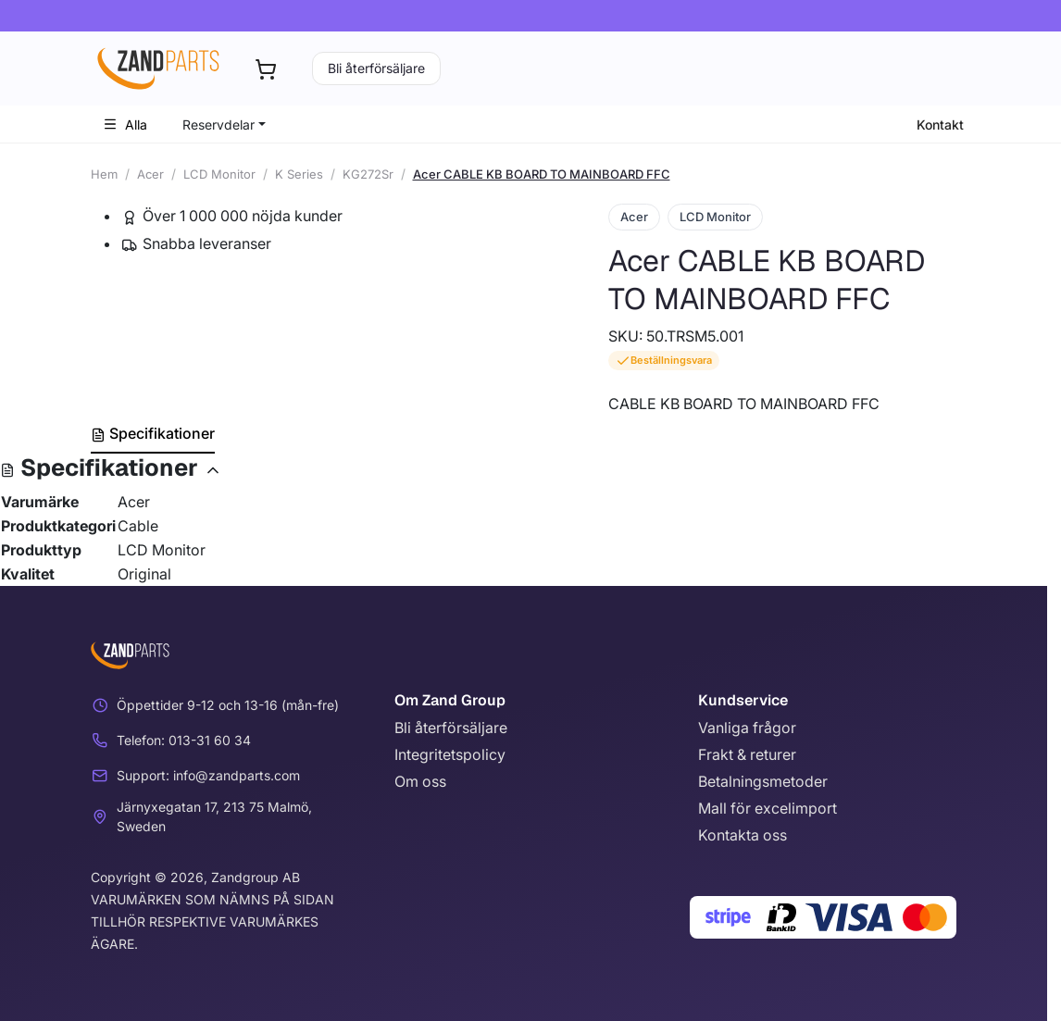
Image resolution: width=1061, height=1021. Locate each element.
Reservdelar (218, 124)
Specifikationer (153, 433)
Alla (125, 124)
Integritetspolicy (450, 754)
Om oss (420, 781)
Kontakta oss (742, 835)
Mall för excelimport (767, 808)
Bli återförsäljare (376, 68)
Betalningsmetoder (763, 781)
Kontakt (940, 124)
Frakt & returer (747, 754)
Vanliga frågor (747, 727)
